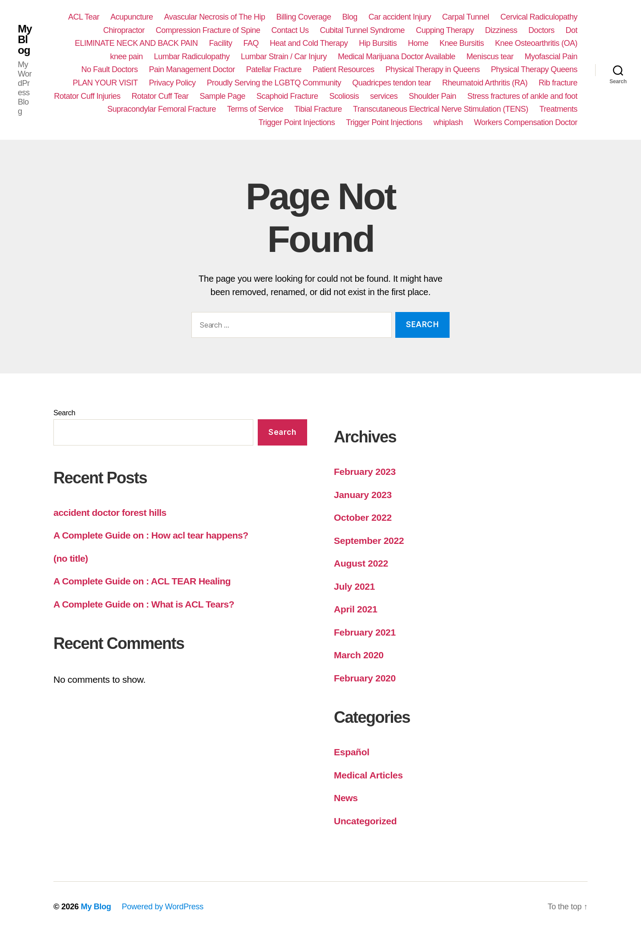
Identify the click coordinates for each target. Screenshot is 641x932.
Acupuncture (131, 16)
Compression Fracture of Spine (208, 30)
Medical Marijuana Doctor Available (396, 56)
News (346, 798)
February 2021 (365, 632)
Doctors (541, 30)
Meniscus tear (490, 56)
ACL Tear (83, 16)
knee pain (126, 56)
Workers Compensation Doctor (525, 122)
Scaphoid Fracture (287, 96)
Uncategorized (365, 821)
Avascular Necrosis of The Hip (214, 16)
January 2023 (363, 495)
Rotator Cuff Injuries (87, 96)
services (384, 96)
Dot (571, 30)
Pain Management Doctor (192, 69)
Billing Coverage (303, 16)
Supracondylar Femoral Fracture (161, 109)
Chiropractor (124, 30)
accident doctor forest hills (109, 512)
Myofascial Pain (550, 56)
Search (64, 413)
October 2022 (363, 517)
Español (351, 752)
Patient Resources (343, 69)
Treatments (558, 109)
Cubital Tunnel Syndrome (362, 30)
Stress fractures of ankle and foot (522, 96)
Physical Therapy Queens (534, 69)
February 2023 (365, 471)
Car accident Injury (400, 16)
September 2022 (369, 540)
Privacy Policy (172, 82)
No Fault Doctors (109, 69)
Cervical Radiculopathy (538, 16)
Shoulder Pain (432, 96)
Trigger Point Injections (297, 122)
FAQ (251, 43)
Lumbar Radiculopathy (192, 56)
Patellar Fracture (274, 69)
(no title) (70, 558)
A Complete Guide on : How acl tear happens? (150, 535)
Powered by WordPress (162, 906)
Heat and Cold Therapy (309, 43)
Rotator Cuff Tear (159, 96)
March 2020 (359, 655)
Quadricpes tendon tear (391, 82)
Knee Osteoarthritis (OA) (536, 43)
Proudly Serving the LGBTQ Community (274, 82)
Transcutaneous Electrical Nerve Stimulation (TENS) (440, 109)
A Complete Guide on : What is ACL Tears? (143, 604)
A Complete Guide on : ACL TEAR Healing (142, 581)
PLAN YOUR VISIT (105, 82)
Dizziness (501, 30)
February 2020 (365, 678)
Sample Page (222, 96)
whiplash (448, 122)
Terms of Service (255, 109)
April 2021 (355, 609)
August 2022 (361, 563)
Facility (220, 43)
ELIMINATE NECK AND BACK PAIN (136, 43)
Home (418, 43)
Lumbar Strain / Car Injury (284, 56)
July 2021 (354, 586)
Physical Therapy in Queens (432, 69)
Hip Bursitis (378, 43)
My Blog (25, 40)
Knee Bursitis (461, 43)
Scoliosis (344, 96)
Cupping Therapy (445, 30)
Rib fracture (558, 82)
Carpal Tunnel (465, 16)
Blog (349, 16)
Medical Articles (368, 775)
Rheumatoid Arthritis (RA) (484, 82)
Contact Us (289, 30)
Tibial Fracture (318, 109)
